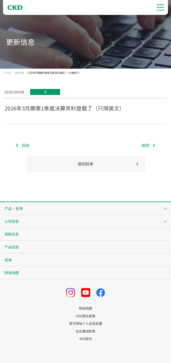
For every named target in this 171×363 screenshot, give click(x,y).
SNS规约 (85, 338)
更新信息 (20, 73)
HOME (7, 73)
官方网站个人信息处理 (85, 323)
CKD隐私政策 (85, 316)
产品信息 (11, 246)
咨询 (8, 259)
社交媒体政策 (85, 331)
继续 (145, 145)
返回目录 (85, 164)
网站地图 (11, 272)
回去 (26, 145)
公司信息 (11, 221)
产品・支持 (13, 208)
